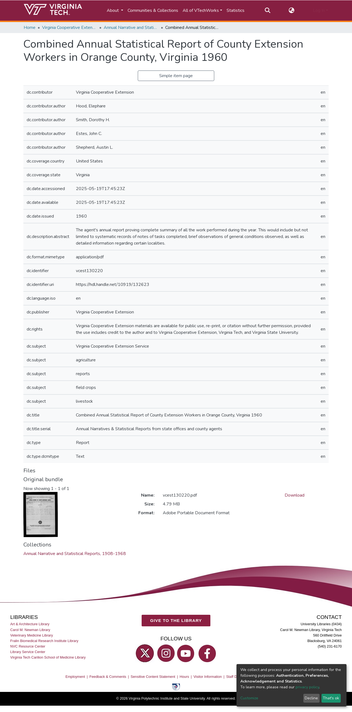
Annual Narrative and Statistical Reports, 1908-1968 (131, 28)
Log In (319, 10)
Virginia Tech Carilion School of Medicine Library (48, 657)
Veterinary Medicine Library (31, 635)
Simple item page (176, 76)
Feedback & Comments (107, 676)
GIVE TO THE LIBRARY (176, 620)
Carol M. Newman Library (30, 629)
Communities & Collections (153, 10)
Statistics (235, 10)
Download (294, 495)
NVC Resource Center (27, 646)
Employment (75, 676)
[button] (291, 10)
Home (29, 28)
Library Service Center (27, 651)
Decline (311, 698)
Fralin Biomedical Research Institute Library (44, 640)
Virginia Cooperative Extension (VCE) (69, 28)
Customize (249, 698)
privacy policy (307, 687)
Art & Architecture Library (29, 624)
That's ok (331, 698)
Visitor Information (208, 676)
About (113, 10)
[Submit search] (267, 10)
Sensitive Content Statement (153, 676)
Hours (184, 676)
